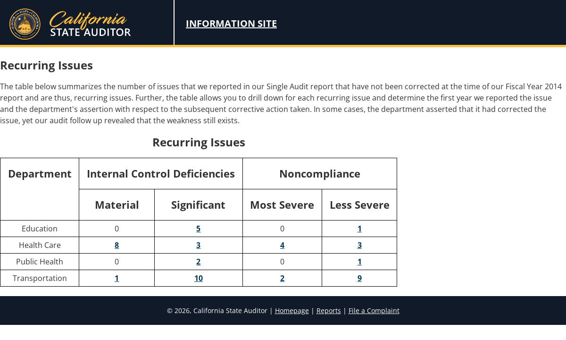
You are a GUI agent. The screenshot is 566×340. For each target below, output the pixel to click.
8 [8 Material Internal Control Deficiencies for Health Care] (117, 245)
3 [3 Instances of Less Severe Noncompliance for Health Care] (360, 245)
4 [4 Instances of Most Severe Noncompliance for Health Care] (282, 245)
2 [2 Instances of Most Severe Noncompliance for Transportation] (282, 278)
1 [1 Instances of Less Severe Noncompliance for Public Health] (360, 261)
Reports (328, 310)
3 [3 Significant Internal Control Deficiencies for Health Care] (198, 245)
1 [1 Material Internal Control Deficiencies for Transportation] (117, 278)
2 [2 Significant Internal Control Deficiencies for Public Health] (198, 261)
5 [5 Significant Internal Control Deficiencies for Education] (198, 228)
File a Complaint (374, 310)
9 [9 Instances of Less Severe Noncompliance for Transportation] (360, 278)
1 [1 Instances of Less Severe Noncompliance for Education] (360, 228)
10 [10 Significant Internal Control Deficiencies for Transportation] (198, 278)
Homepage (292, 310)
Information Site (231, 23)
